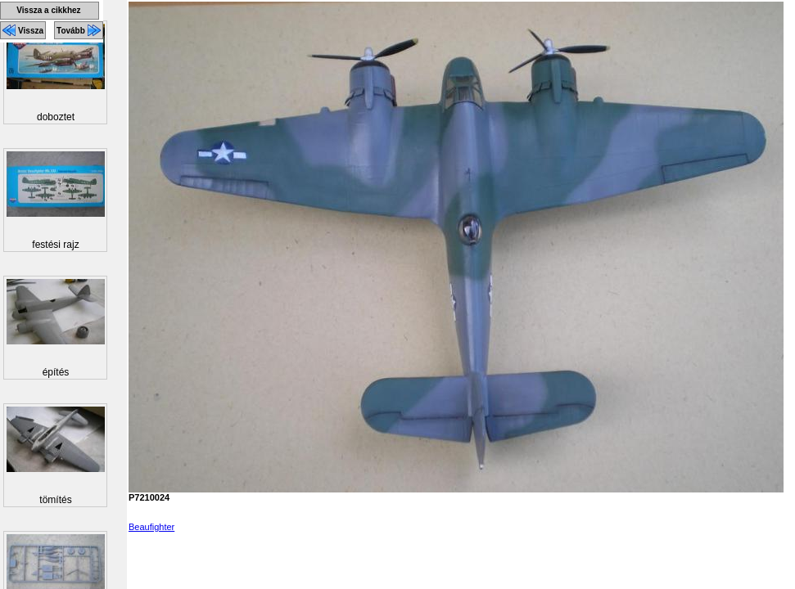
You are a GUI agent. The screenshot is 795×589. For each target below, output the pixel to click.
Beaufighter (151, 527)
